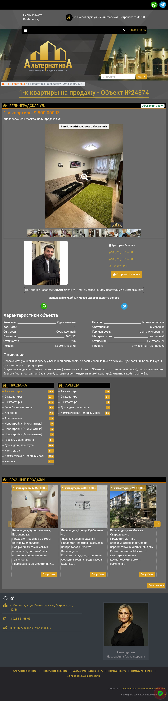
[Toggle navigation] (24, 30)
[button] (84, 174)
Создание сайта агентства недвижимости (144, 688)
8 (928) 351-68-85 (121, 252)
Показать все (156, 585)
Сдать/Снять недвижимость (88, 671)
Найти (141, 76)
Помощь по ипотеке (141, 671)
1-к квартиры (16, 84)
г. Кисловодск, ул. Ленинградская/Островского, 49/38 (109, 17)
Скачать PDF (118, 266)
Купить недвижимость (24, 671)
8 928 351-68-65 (136, 30)
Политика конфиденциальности (83, 676)
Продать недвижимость (54, 671)
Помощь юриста (117, 671)
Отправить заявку (126, 274)
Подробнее (49, 574)
